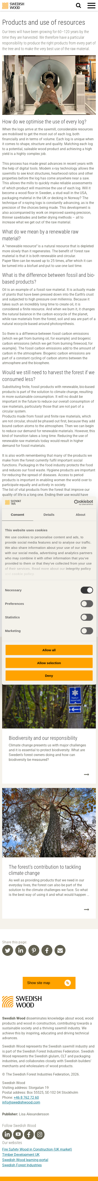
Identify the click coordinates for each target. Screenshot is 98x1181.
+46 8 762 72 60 (26, 1097)
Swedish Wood (13, 6)
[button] (91, 5)
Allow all (49, 650)
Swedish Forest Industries (22, 1165)
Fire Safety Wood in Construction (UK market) (37, 1149)
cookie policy (23, 574)
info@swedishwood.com (21, 1102)
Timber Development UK (21, 1155)
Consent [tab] (17, 514)
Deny (49, 675)
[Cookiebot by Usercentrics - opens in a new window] (74, 502)
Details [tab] (49, 514)
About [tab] (80, 514)
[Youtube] (18, 1134)
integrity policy (78, 568)
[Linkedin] (7, 1134)
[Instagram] (39, 1134)
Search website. (81, 5)
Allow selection (49, 663)
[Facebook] (29, 1134)
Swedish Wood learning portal (25, 1160)
